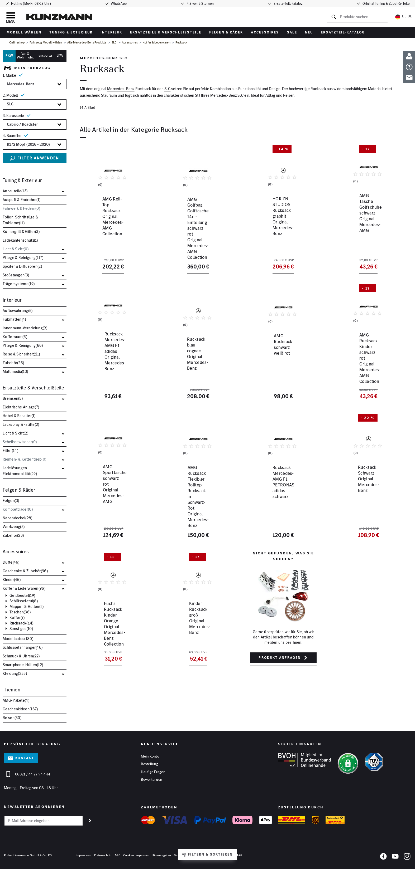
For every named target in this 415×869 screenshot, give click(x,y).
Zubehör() (13, 362)
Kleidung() (15, 673)
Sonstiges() (21, 628)
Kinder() (12, 579)
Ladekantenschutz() (20, 240)
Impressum (84, 855)
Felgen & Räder (226, 32)
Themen (11, 689)
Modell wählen (24, 32)
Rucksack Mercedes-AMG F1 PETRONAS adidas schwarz (278, 487)
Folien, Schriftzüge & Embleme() (20, 220)
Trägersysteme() (19, 283)
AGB (118, 855)
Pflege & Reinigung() (23, 257)
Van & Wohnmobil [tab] (25, 55)
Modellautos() (18, 638)
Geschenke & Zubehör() (25, 571)
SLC (114, 42)
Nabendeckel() (17, 518)
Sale (292, 32)
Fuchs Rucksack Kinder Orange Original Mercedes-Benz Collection (110, 614)
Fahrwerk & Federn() (21, 208)
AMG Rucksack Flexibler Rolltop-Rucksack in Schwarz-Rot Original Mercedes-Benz (197, 490)
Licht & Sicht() (15, 249)
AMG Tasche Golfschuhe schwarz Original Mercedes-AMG (367, 234)
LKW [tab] (60, 55)
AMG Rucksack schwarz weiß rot (281, 355)
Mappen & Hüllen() (26, 606)
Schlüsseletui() (23, 601)
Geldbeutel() (22, 595)
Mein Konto (150, 756)
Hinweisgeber (161, 855)
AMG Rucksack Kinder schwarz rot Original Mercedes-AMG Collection (365, 361)
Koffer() (17, 617)
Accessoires (265, 32)
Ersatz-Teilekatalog (289, 3)
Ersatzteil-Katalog (343, 32)
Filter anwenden (34, 158)
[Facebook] (383, 857)
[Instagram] (407, 857)
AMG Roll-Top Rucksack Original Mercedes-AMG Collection (111, 234)
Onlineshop (17, 42)
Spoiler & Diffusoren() (22, 266)
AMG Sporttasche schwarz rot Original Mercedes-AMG (109, 487)
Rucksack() (21, 623)
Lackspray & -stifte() (21, 424)
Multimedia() (15, 371)
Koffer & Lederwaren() (24, 588)
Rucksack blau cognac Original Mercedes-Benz (194, 358)
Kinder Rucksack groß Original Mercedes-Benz (194, 612)
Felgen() (11, 500)
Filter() (10, 450)
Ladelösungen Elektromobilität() (20, 470)
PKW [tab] (9, 55)
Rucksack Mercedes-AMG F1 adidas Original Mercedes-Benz (110, 358)
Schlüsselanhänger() (22, 647)
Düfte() (11, 562)
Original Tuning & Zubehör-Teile (387, 3)
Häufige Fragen (153, 772)
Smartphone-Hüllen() (23, 664)
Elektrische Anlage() (21, 407)
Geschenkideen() (20, 709)
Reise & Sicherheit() (21, 354)
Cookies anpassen (136, 855)
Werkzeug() (14, 526)
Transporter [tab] (44, 55)
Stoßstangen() (16, 275)
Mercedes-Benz (121, 89)
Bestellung (149, 764)
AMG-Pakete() (16, 700)
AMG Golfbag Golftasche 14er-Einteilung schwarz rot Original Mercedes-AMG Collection (195, 237)
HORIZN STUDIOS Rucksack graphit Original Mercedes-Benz (281, 234)
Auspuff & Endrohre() (21, 199)
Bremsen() (13, 398)
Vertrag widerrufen (227, 855)
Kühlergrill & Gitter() (21, 231)
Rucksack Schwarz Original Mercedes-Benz (361, 487)
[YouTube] (395, 857)
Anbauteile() (15, 191)
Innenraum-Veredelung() (25, 328)
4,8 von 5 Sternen (201, 3)
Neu (309, 32)
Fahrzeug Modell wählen (46, 42)
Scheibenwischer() (20, 442)
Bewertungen (151, 781)
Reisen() (12, 717)
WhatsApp (118, 3)
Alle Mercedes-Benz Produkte (87, 42)
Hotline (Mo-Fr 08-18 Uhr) (29, 3)
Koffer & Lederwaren (157, 42)
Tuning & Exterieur (71, 32)
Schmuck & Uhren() (21, 656)
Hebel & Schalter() (19, 415)
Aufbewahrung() (18, 310)
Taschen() (20, 612)
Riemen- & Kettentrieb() (24, 459)
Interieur (111, 32)
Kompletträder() (18, 509)
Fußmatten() (14, 319)
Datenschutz (103, 855)
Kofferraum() (15, 336)
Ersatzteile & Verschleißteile (165, 32)
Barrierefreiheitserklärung (192, 855)
